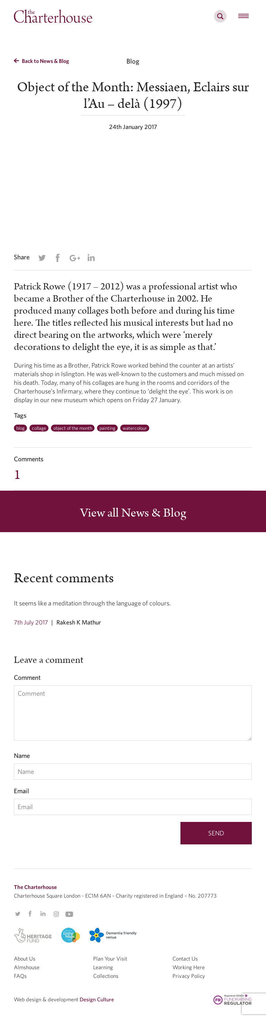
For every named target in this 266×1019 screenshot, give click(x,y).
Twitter (41, 258)
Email (21, 791)
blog (20, 428)
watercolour (135, 428)
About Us (24, 958)
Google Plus (74, 258)
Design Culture (97, 999)
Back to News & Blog (41, 61)
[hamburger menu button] (243, 16)
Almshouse (26, 967)
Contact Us (185, 958)
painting (107, 428)
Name (22, 755)
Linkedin (91, 257)
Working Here (188, 967)
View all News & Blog (133, 513)
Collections (105, 976)
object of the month (72, 428)
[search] (220, 20)
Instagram (56, 914)
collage (39, 428)
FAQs (20, 976)
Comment (27, 677)
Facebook (57, 258)
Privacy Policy (188, 976)
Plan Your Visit (110, 958)
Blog (132, 61)
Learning (103, 967)
